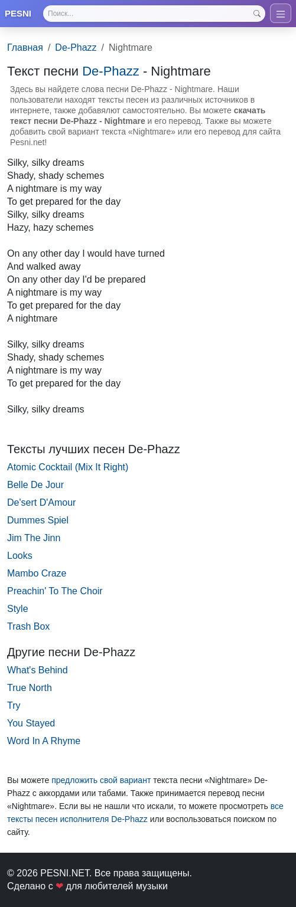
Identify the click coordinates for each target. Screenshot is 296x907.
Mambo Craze (36, 573)
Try (14, 705)
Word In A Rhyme (43, 741)
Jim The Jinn (33, 538)
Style (17, 609)
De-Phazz (75, 47)
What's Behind (37, 670)
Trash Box (28, 626)
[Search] (154, 13)
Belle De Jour (35, 485)
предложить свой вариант (101, 780)
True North (29, 688)
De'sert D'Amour (41, 502)
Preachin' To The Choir (55, 591)
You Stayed (31, 723)
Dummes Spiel (38, 520)
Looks (19, 556)
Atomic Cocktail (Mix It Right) (67, 467)
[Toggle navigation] (280, 13)
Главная (25, 47)
